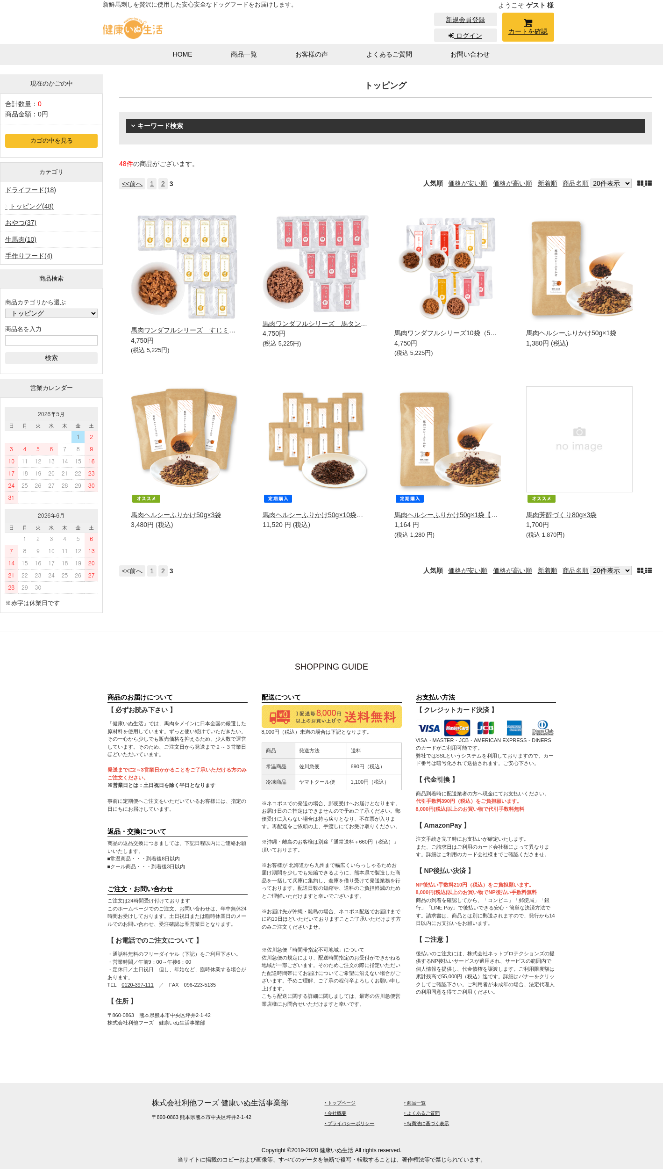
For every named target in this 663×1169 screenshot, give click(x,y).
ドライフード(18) (30, 190)
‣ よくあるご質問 (422, 1113)
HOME (182, 54)
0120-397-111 (137, 985)
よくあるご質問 (389, 54)
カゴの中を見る (51, 140)
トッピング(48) (31, 206)
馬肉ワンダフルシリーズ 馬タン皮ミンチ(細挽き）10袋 (346, 323)
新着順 (547, 183)
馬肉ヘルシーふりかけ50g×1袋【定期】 (452, 515)
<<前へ (132, 184)
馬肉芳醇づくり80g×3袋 (561, 515)
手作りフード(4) (28, 256)
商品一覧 (244, 54)
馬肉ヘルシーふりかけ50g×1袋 (571, 333)
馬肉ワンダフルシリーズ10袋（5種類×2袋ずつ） (465, 333)
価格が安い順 (467, 183)
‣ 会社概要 (336, 1113)
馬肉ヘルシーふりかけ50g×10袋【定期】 (323, 515)
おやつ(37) (20, 222)
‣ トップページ (340, 1102)
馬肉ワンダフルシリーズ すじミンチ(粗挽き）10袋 (207, 330)
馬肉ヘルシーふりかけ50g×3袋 (176, 515)
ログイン (465, 35)
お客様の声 (311, 54)
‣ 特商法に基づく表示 (426, 1123)
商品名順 (576, 183)
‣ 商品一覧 (415, 1102)
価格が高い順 (512, 183)
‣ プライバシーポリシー (350, 1123)
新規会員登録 (465, 19)
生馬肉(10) (20, 239)
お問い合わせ (470, 54)
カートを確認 (528, 28)
